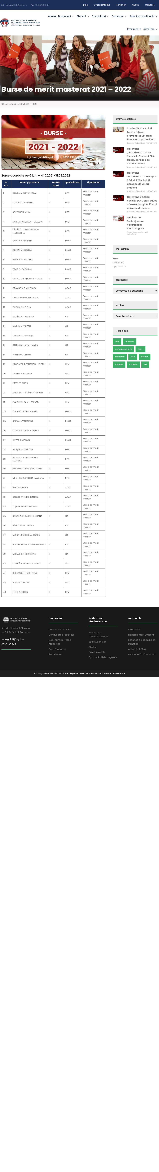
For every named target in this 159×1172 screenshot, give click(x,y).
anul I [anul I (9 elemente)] (140, 349)
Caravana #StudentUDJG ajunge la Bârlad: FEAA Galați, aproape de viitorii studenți (142, 180)
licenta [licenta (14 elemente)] (144, 357)
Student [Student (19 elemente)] (119, 364)
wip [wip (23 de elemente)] (145, 364)
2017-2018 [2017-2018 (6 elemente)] (129, 341)
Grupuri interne (102, 4)
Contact (150, 4)
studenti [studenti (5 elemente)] (133, 364)
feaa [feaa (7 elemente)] (133, 357)
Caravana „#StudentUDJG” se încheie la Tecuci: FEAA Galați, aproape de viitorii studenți (140, 156)
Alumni (135, 4)
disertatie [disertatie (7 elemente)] (120, 357)
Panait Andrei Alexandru (113, 673)
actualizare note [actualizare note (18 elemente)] (123, 349)
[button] (66, 16)
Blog (85, 4)
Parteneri (121, 4)
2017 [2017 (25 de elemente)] (117, 341)
